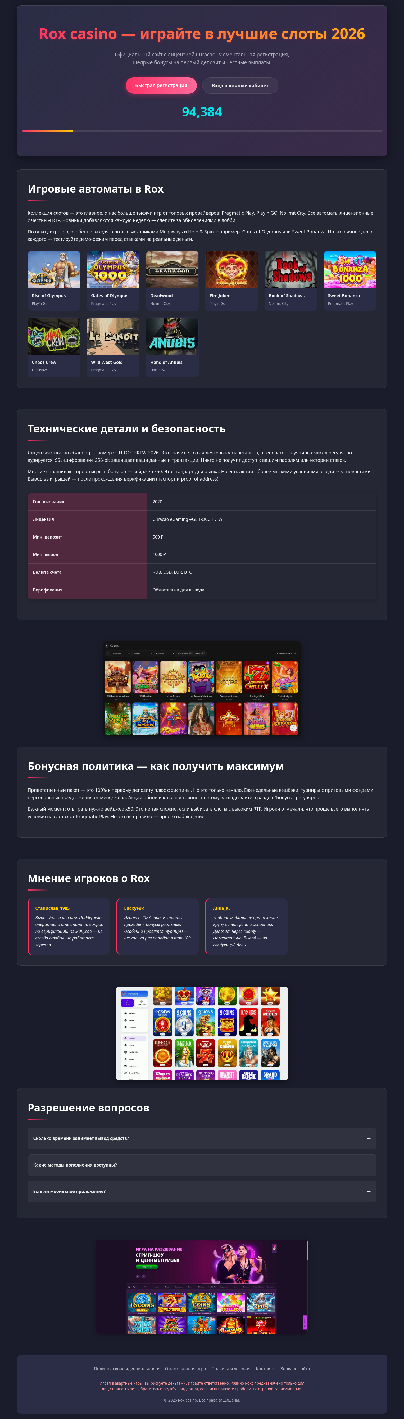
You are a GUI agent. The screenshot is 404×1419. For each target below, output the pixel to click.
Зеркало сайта (295, 1369)
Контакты (265, 1369)
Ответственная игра (185, 1369)
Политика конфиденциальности (127, 1369)
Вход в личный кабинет (240, 85)
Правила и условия (231, 1369)
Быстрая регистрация (161, 85)
